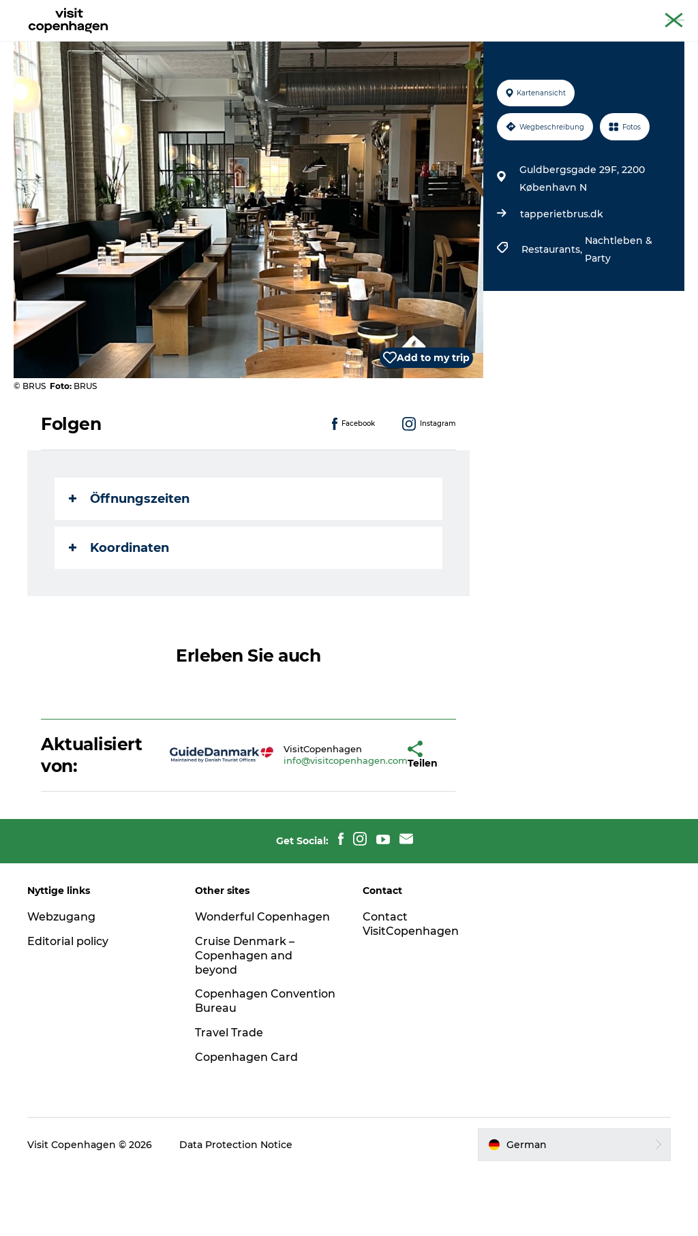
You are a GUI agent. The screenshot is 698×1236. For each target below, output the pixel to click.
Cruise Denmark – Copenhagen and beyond (244, 1020)
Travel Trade (229, 1097)
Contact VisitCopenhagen (411, 988)
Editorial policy (67, 1006)
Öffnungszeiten (129, 563)
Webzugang (61, 981)
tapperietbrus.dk (561, 279)
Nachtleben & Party (618, 314)
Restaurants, (553, 314)
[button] (370, 819)
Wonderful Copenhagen (262, 981)
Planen (445, 43)
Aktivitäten (263, 43)
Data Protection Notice (235, 1209)
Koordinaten (119, 612)
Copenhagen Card (647, 13)
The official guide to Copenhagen (531, 13)
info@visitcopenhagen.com (305, 825)
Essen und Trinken (359, 43)
